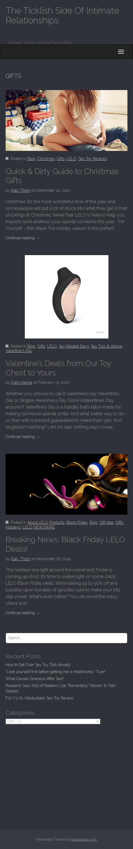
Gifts (61, 158)
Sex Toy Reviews (92, 158)
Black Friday (77, 522)
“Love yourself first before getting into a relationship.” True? (55, 671)
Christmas (46, 158)
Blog (31, 158)
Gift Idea (106, 522)
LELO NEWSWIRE (39, 527)
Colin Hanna (21, 382)
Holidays (13, 527)
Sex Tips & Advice (106, 346)
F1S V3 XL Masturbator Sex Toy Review (39, 698)
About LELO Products (45, 522)
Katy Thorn (20, 190)
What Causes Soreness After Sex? (35, 678)
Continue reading (23, 238)
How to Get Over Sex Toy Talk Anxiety (38, 665)
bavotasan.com (84, 839)
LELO (71, 158)
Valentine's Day (19, 350)
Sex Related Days (74, 346)
